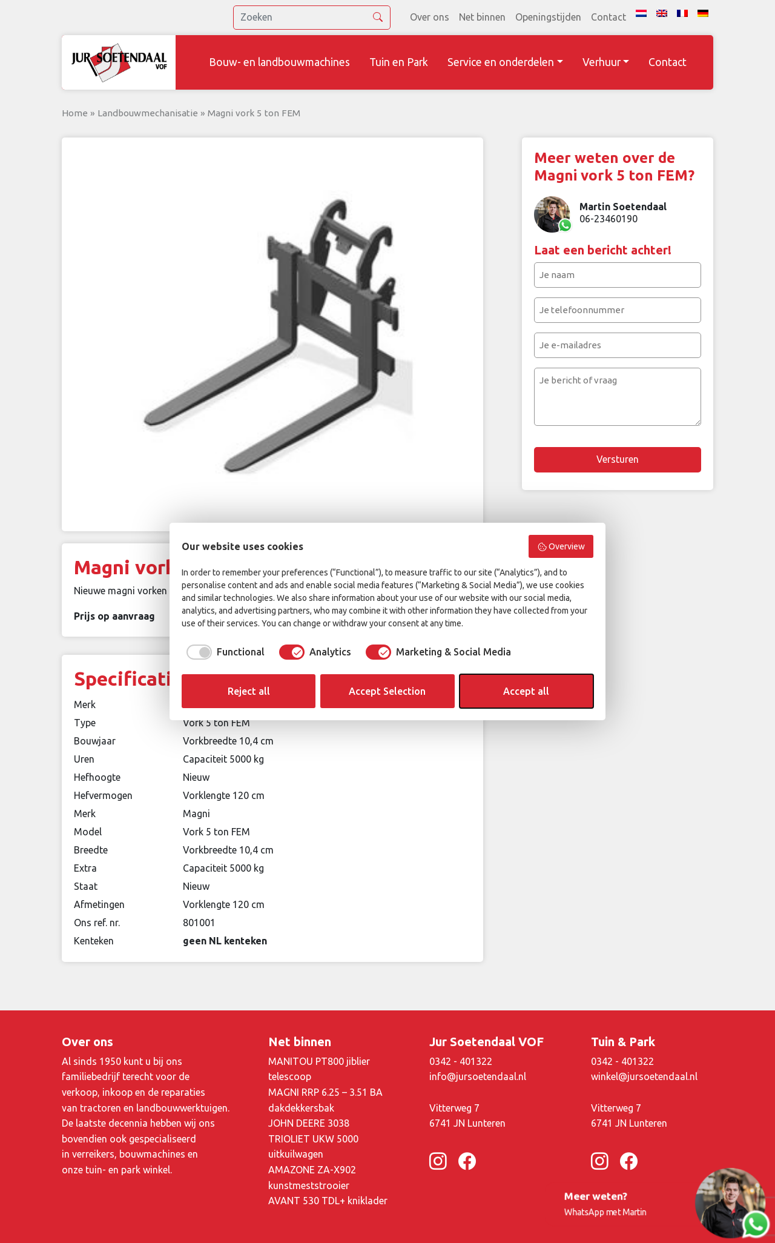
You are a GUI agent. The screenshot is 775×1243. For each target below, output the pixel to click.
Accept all (526, 691)
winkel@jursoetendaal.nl (644, 1076)
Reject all (249, 691)
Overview (561, 547)
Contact (608, 17)
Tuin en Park (398, 62)
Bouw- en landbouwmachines (279, 62)
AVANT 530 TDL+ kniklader (328, 1200)
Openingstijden (548, 17)
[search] (312, 17)
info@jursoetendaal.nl (477, 1076)
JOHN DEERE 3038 (308, 1123)
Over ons (429, 17)
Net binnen (482, 17)
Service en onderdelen (500, 62)
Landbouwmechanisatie (147, 113)
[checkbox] (223, 652)
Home (75, 113)
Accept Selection (387, 691)
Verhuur (601, 62)
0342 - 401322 (460, 1061)
